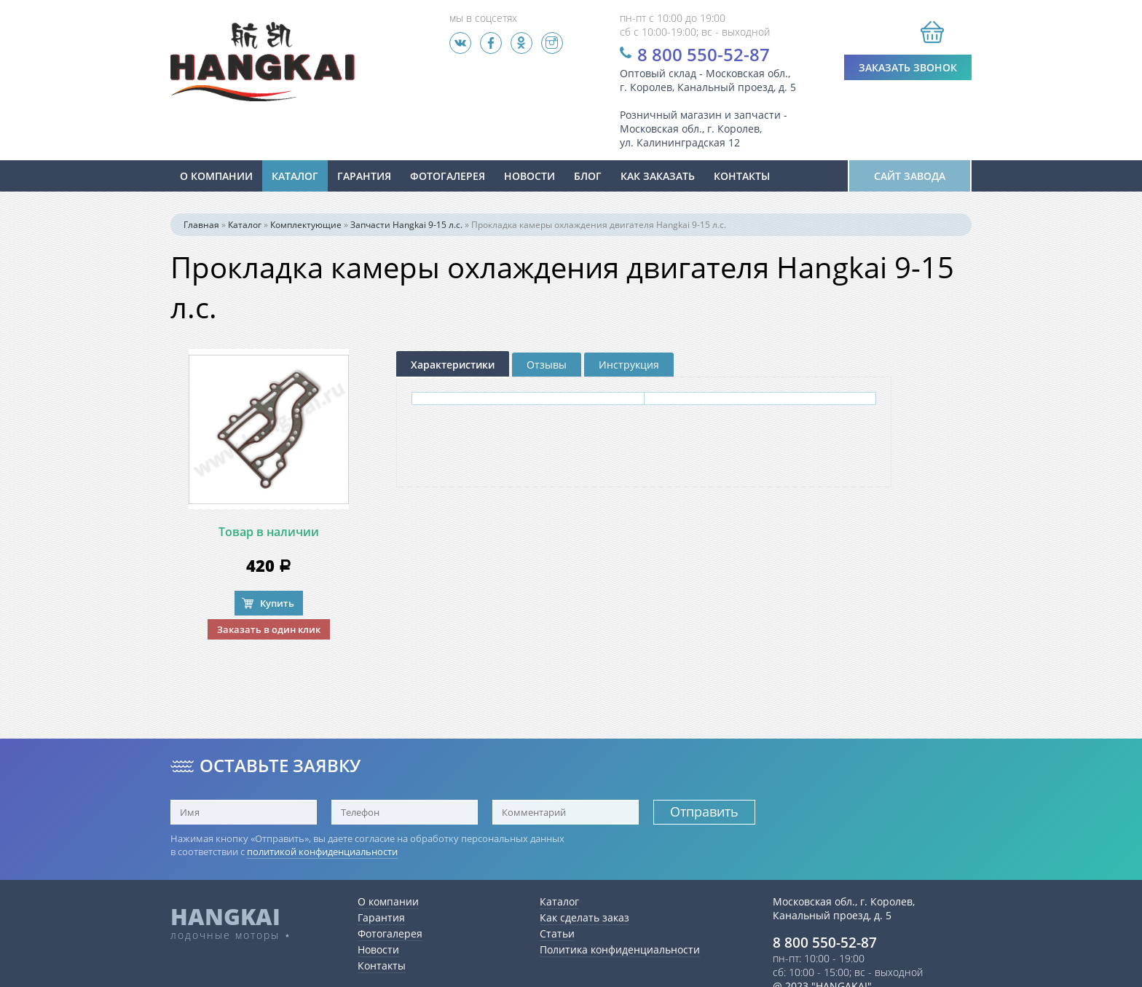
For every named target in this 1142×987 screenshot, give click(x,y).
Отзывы (547, 364)
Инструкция (629, 364)
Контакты (742, 176)
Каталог (295, 176)
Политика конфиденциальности (620, 949)
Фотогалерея (447, 176)
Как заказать (658, 176)
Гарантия (364, 176)
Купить (277, 603)
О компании (216, 176)
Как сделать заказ (584, 917)
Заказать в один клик (268, 629)
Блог (588, 176)
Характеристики (453, 364)
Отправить (704, 811)
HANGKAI (225, 916)
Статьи (557, 933)
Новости (378, 949)
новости (529, 176)
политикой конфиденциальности (322, 851)
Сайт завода (909, 176)
